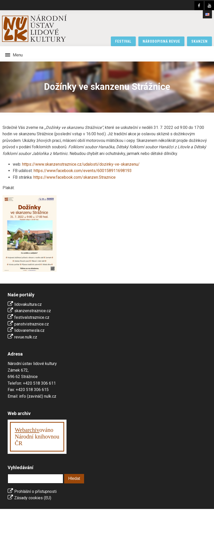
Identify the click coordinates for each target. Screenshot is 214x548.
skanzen (199, 41)
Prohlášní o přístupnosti (35, 491)
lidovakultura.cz (28, 304)
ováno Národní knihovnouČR (37, 436)
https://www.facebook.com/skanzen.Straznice (74, 177)
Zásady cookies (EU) (32, 497)
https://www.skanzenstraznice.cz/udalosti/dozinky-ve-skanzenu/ (81, 164)
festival (123, 41)
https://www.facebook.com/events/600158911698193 (83, 170)
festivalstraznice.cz (31, 317)
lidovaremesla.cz (29, 330)
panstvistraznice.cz (31, 324)
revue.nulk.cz (25, 337)
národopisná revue (161, 41)
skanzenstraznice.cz (32, 310)
